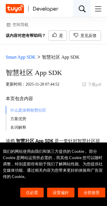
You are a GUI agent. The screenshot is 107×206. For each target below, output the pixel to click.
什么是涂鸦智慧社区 (28, 110)
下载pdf (91, 84)
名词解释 (18, 127)
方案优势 (18, 119)
